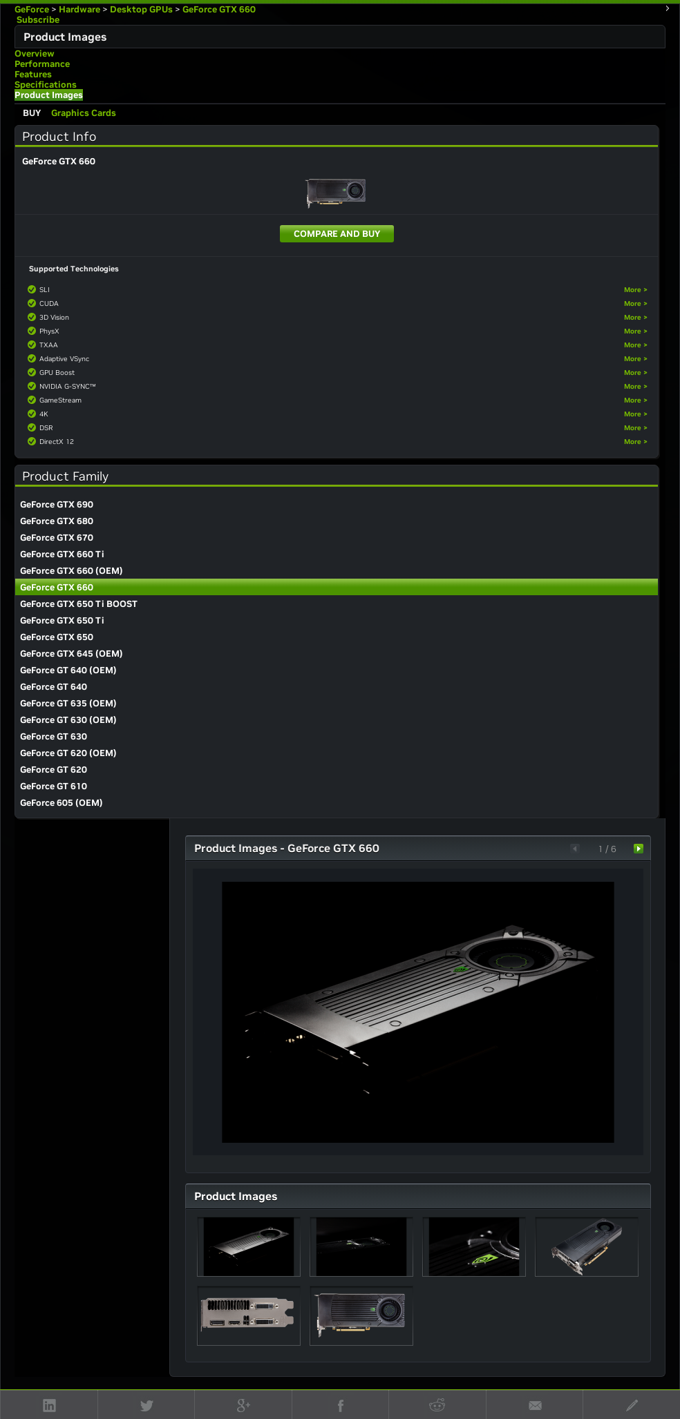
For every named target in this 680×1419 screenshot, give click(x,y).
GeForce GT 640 (53, 687)
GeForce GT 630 (53, 736)
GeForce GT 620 (53, 769)
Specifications (46, 84)
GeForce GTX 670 (56, 537)
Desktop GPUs (141, 9)
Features (33, 74)
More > (636, 289)
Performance (42, 64)
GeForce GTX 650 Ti (62, 620)
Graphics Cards (83, 113)
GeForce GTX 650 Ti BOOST (79, 604)
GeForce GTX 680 (56, 521)
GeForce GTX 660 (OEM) (71, 571)
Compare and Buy (337, 234)
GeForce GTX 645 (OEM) (71, 653)
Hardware (79, 9)
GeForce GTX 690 (56, 504)
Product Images (49, 95)
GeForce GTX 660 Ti (62, 554)
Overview (35, 53)
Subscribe (37, 20)
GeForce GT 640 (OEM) (68, 670)
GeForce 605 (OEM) (61, 803)
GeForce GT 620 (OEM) (68, 753)
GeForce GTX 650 (56, 637)
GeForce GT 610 (53, 786)
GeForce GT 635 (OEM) (68, 703)
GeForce (32, 9)
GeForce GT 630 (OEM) (68, 720)
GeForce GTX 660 (219, 9)
